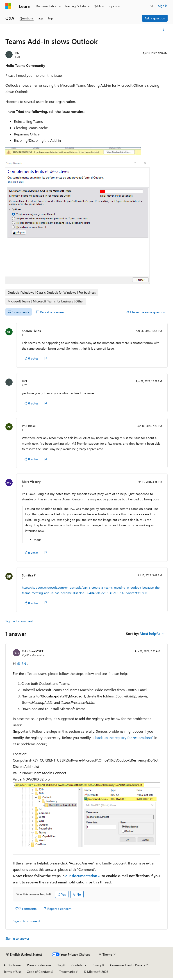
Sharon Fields (31, 331)
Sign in (163, 6)
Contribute (78, 965)
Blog (60, 965)
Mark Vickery (31, 481)
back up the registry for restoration (122, 737)
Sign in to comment (19, 621)
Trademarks (67, 971)
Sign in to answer (17, 938)
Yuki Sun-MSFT (32, 651)
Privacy (97, 965)
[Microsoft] (8, 6)
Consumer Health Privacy (127, 965)
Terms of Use (12, 971)
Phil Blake (29, 426)
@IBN (22, 663)
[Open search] (151, 6)
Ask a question (155, 18)
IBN (17, 53)
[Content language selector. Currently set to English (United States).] (24, 954)
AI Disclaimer (13, 965)
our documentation (81, 875)
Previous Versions (39, 965)
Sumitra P (29, 575)
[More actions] (164, 29)
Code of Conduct (38, 971)
